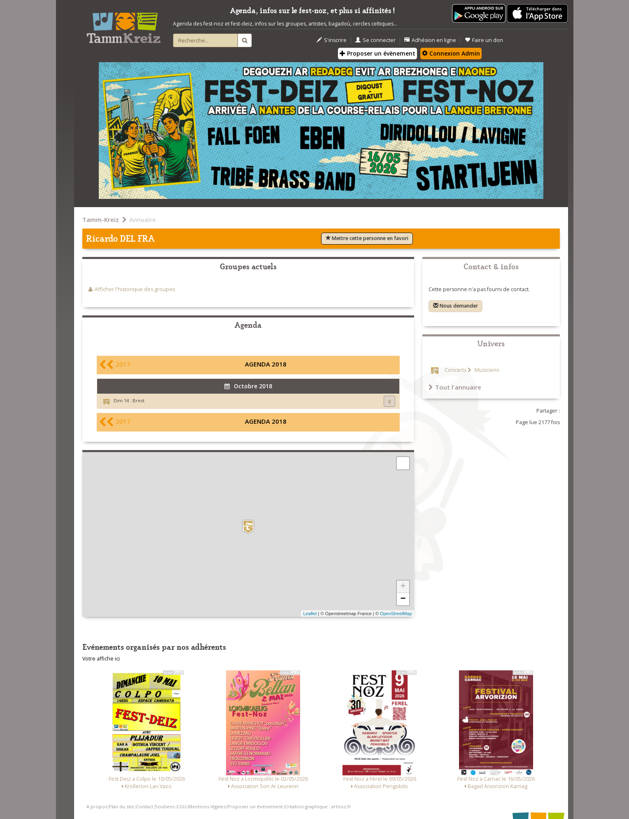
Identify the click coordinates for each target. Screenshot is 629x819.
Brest (138, 400)
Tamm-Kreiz (100, 219)
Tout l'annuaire (455, 387)
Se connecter (375, 40)
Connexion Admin (451, 53)
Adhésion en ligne (430, 40)
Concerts (455, 369)
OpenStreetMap (396, 613)
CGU (181, 806)
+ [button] (402, 587)
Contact (144, 806)
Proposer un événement (255, 806)
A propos (96, 806)
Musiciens (486, 369)
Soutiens (165, 806)
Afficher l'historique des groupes (135, 289)
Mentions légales (207, 806)
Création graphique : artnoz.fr (317, 806)
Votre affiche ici (101, 658)
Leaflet (310, 613)
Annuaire (142, 219)
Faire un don (484, 40)
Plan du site (121, 806)
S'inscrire (332, 40)
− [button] (402, 599)
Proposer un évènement (377, 53)
